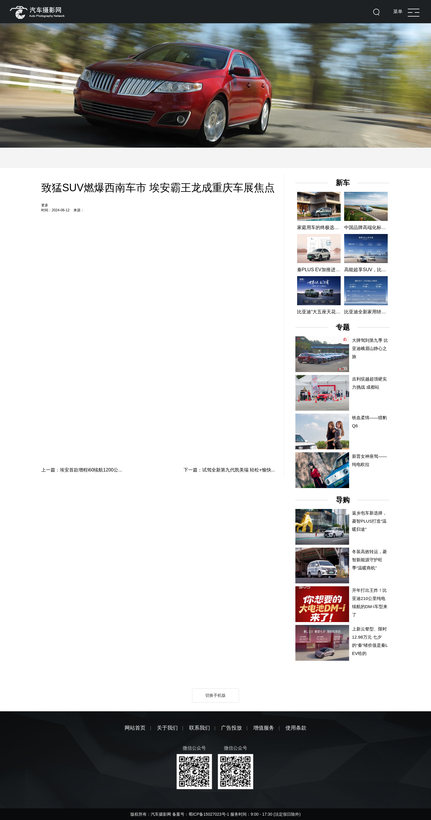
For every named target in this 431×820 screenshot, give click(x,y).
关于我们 (167, 728)
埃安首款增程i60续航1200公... (91, 469)
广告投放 (231, 728)
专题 (343, 327)
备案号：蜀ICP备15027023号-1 (201, 814)
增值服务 (263, 728)
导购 (343, 500)
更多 (44, 205)
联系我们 (199, 728)
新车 (343, 183)
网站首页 (135, 728)
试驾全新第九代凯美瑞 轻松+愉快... (238, 469)
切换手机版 (215, 695)
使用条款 (295, 728)
